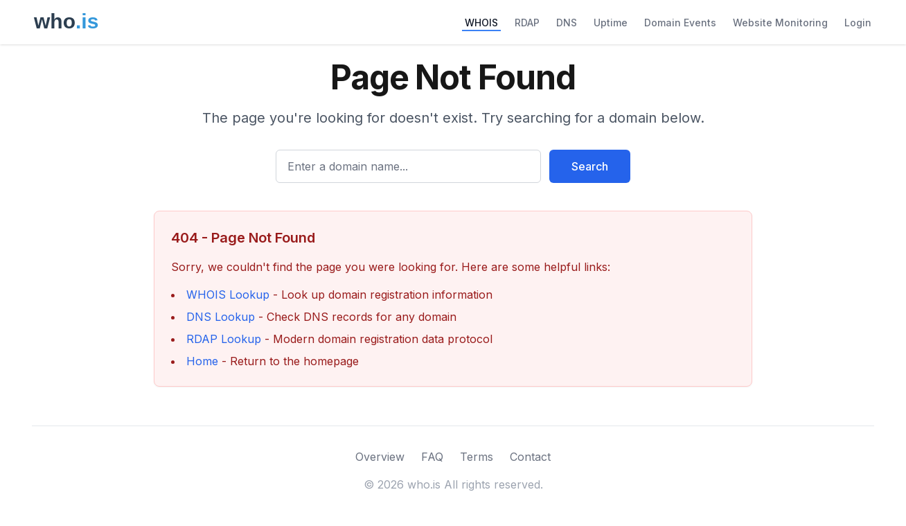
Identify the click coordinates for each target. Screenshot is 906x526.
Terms (476, 457)
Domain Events (680, 22)
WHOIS (481, 22)
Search (589, 166)
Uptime (611, 22)
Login (857, 22)
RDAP (527, 22)
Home (202, 361)
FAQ (432, 457)
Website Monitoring (780, 22)
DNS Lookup (220, 317)
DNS (566, 22)
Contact (530, 457)
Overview (380, 457)
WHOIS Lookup (227, 294)
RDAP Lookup (223, 339)
